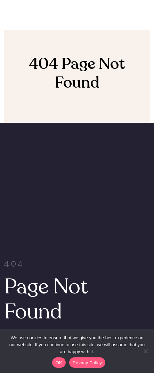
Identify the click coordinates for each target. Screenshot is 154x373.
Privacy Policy (87, 362)
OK (59, 362)
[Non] (145, 351)
